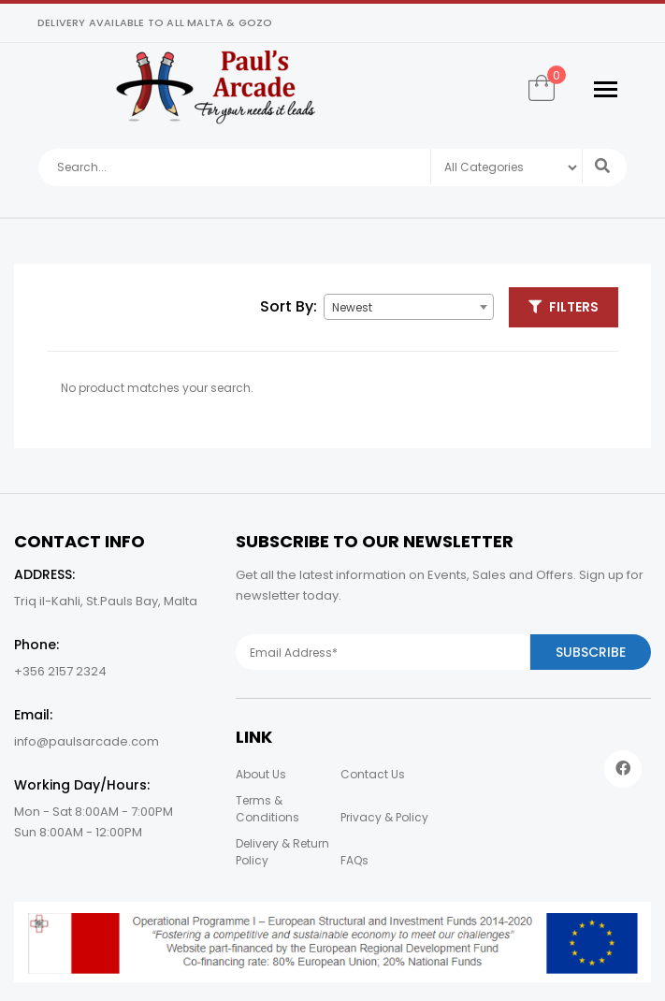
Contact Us (372, 774)
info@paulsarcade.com (86, 741)
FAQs (354, 860)
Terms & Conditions (267, 808)
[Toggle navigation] (605, 89)
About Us (261, 774)
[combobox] (409, 307)
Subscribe (591, 652)
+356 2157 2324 (60, 671)
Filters (563, 306)
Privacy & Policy (384, 817)
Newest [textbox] (352, 307)
